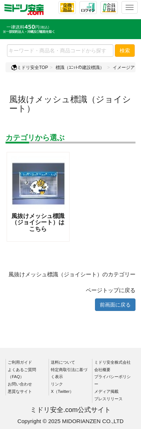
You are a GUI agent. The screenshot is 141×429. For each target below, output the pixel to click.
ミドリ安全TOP (29, 67)
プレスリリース (108, 399)
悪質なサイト (20, 391)
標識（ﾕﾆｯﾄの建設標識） (80, 67)
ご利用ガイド (20, 362)
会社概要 (102, 369)
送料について (63, 362)
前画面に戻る (115, 305)
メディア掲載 (106, 391)
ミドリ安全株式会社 (112, 362)
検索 (125, 50)
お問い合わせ (20, 384)
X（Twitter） (62, 391)
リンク (57, 384)
